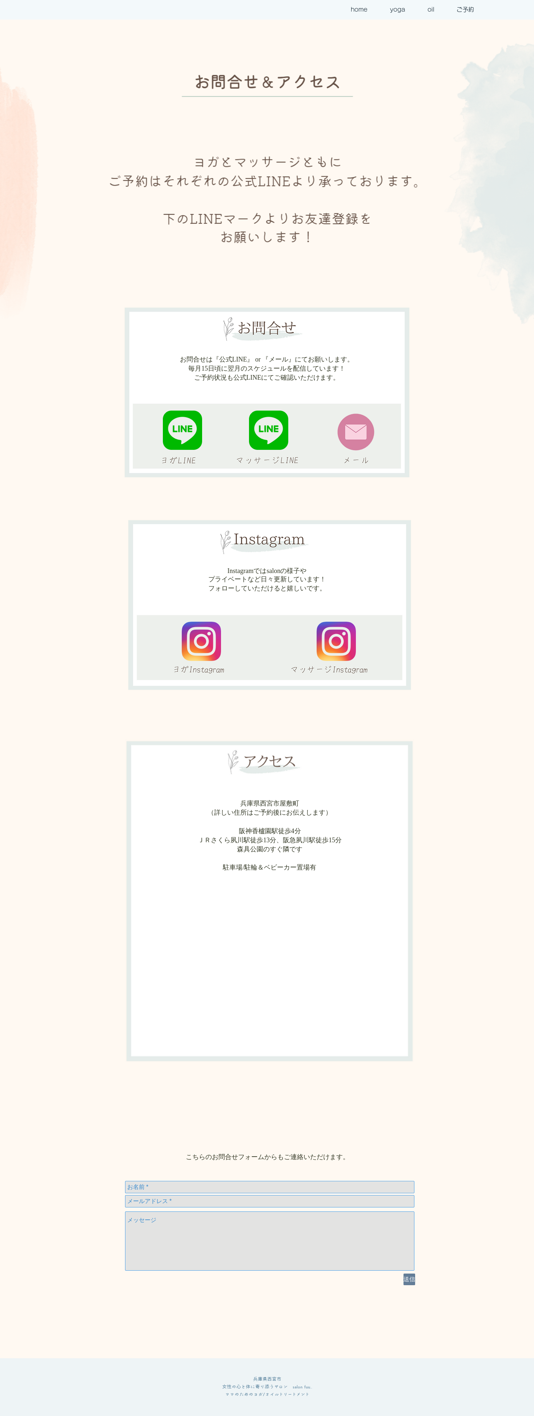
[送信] (409, 1279)
